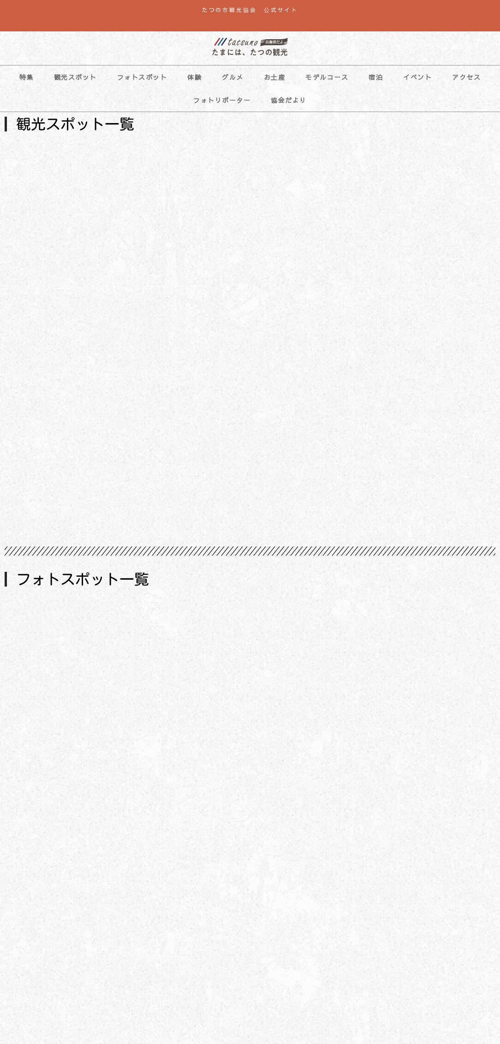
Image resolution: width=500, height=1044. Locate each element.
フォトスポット (142, 77)
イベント (417, 77)
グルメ (233, 77)
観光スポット (75, 77)
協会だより (289, 100)
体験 (194, 77)
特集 (26, 77)
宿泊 (376, 77)
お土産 (275, 77)
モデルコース (326, 77)
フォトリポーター (221, 100)
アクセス (466, 77)
